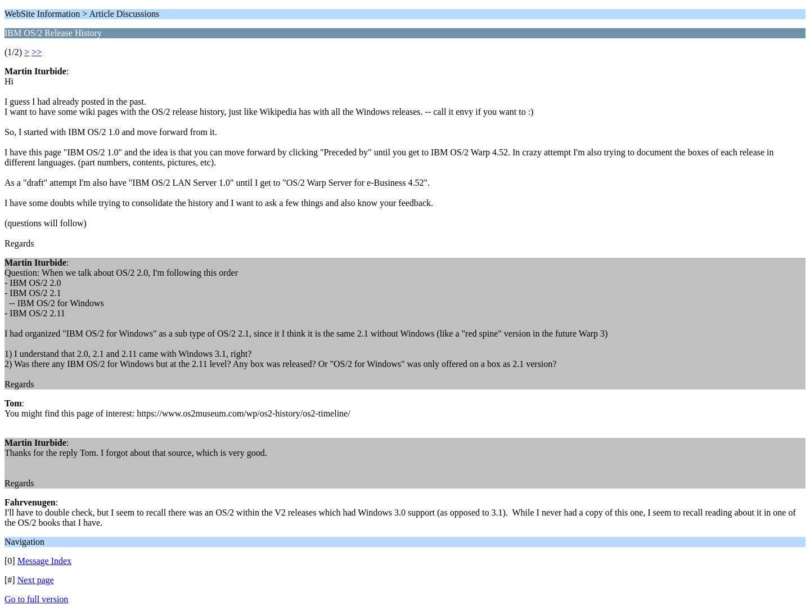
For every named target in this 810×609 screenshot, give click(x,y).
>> (37, 52)
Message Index (44, 561)
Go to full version (36, 599)
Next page (35, 580)
